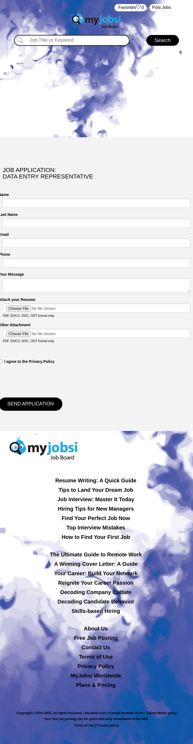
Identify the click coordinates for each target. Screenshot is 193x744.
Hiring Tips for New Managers (96, 509)
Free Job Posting (96, 638)
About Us (96, 628)
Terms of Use (96, 657)
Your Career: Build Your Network (96, 573)
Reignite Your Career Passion (95, 583)
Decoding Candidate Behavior (95, 602)
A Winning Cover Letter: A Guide (96, 564)
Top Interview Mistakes (95, 528)
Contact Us (96, 647)
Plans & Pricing (96, 685)
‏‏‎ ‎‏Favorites (130, 8)
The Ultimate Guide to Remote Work (96, 554)
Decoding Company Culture (95, 592)
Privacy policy (108, 725)
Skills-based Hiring (96, 611)
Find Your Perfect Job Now (96, 518)
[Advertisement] (96, 91)
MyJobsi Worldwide (96, 676)
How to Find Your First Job (96, 537)
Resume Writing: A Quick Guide (95, 480)
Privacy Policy (95, 666)
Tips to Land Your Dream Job (96, 490)
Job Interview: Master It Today (95, 499)
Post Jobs (161, 7)
